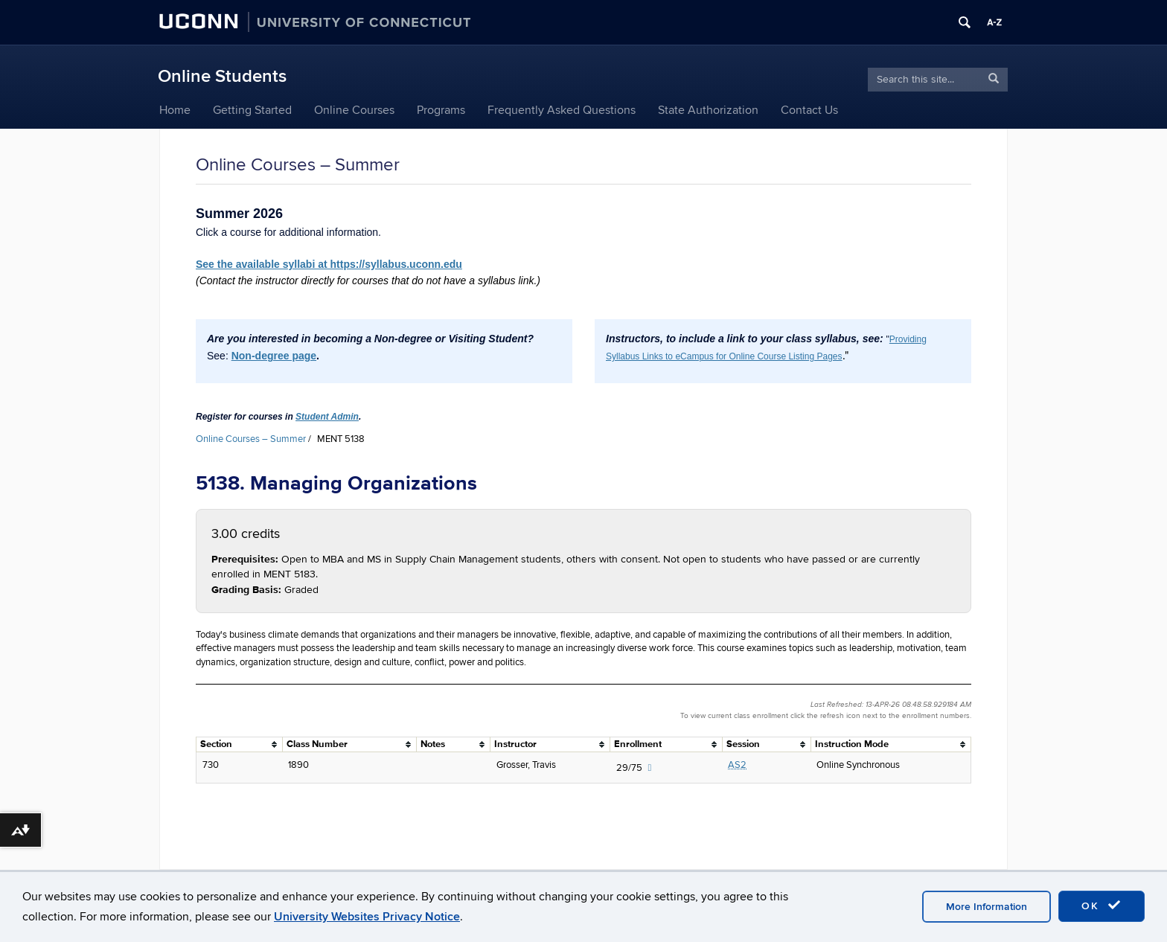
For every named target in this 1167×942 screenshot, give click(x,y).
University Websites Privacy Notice (367, 916)
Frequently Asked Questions (561, 110)
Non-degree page (273, 356)
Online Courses (354, 110)
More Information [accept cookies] (986, 906)
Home (175, 110)
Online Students (222, 76)
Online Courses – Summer (251, 439)
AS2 (737, 765)
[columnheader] (239, 744)
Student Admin (327, 416)
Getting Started (252, 110)
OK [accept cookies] (1101, 905)
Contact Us (809, 110)
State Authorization (708, 110)
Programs (441, 110)
